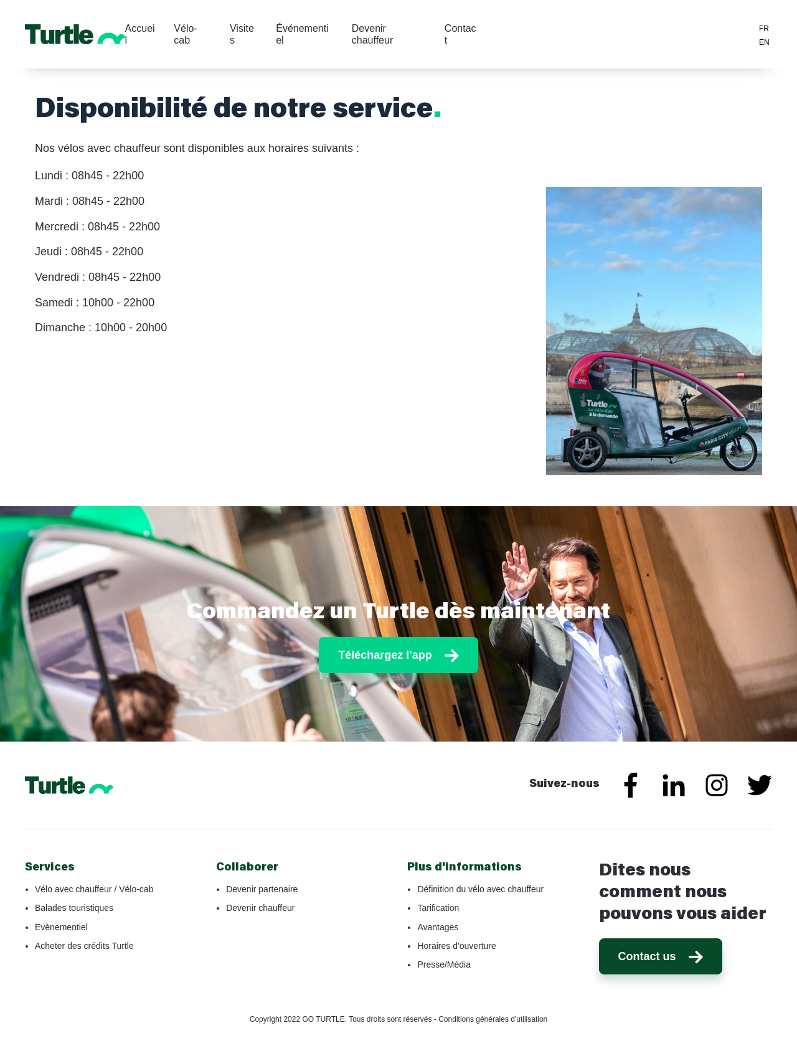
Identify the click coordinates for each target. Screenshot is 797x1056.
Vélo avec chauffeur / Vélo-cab (94, 889)
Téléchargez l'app (398, 655)
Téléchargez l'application (678, 32)
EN (764, 42)
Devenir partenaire (262, 889)
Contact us (660, 956)
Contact (575, 34)
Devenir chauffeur (500, 34)
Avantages (437, 927)
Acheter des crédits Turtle (84, 946)
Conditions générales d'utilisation (492, 1019)
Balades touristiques (74, 908)
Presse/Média (444, 964)
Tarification (438, 908)
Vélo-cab (295, 34)
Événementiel (412, 34)
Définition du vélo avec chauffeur (480, 889)
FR (764, 28)
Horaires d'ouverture (456, 946)
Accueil (241, 34)
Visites (348, 34)
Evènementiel (61, 927)
